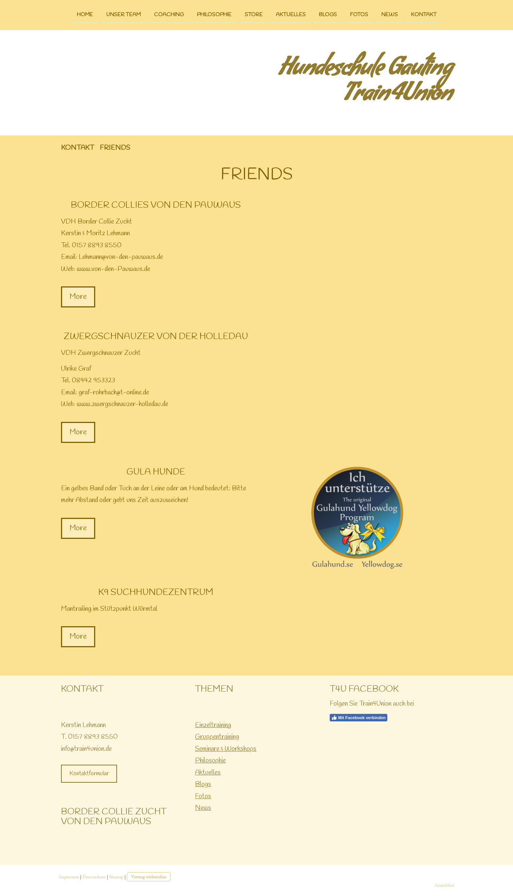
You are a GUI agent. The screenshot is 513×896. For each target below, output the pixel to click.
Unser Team (123, 14)
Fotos (359, 14)
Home (85, 14)
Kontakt (424, 14)
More (78, 297)
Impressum (69, 876)
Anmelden (444, 885)
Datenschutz (94, 876)
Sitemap (116, 876)
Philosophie (214, 14)
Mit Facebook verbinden (358, 718)
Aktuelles (291, 14)
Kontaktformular (89, 773)
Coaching (169, 14)
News (389, 14)
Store (254, 14)
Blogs (328, 14)
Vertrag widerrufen (148, 876)
